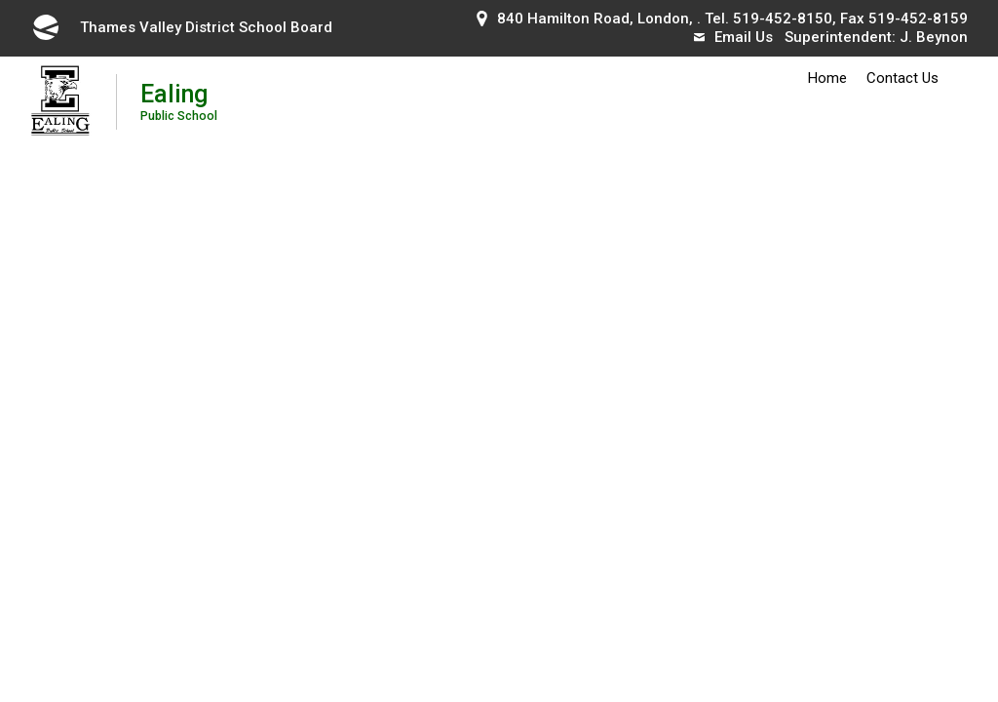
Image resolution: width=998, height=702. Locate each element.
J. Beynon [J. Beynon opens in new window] (934, 37)
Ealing (178, 101)
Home (827, 78)
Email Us (733, 37)
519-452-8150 (782, 18)
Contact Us (902, 78)
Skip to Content (0, 0)
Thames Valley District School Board (181, 27)
